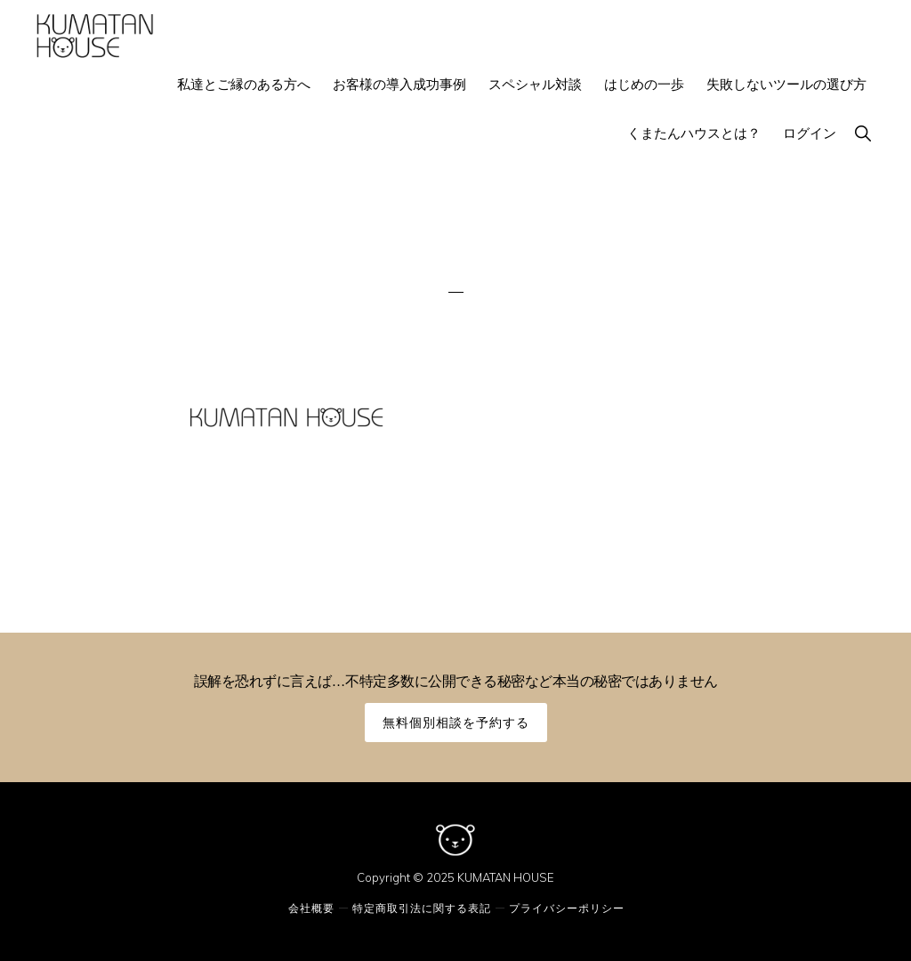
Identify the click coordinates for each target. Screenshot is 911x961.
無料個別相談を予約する (456, 722)
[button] (862, 133)
